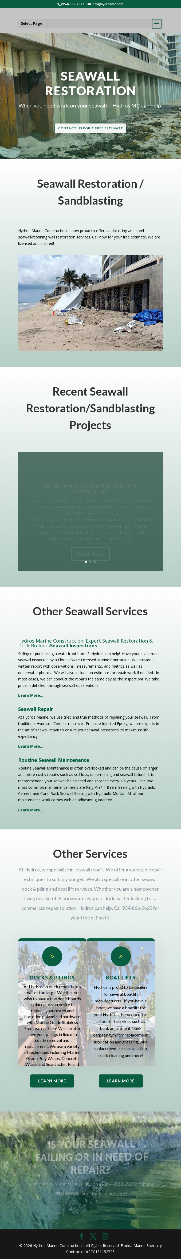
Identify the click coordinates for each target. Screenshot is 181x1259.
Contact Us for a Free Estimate (91, 128)
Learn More (52, 1080)
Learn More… (30, 809)
